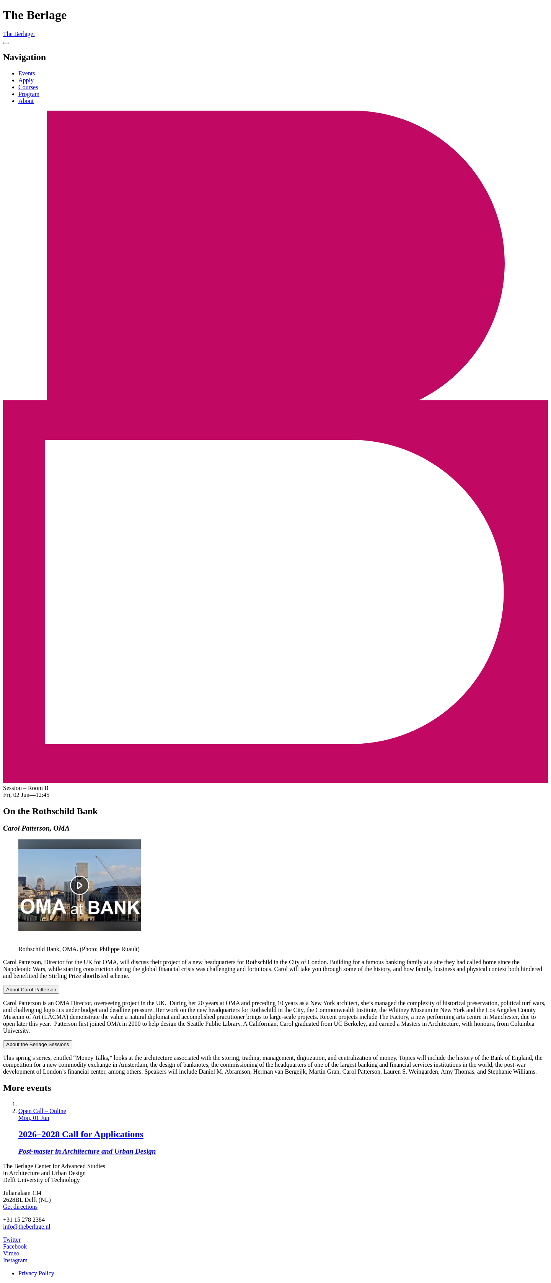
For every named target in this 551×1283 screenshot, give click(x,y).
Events (26, 73)
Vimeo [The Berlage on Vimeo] (11, 1253)
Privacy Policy (36, 1273)
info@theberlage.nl (27, 1226)
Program (28, 94)
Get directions (20, 1206)
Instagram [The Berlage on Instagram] (15, 1260)
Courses (28, 87)
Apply (26, 80)
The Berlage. (19, 34)
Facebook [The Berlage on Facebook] (15, 1246)
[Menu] (6, 43)
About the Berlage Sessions (37, 1044)
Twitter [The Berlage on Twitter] (12, 1239)
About (26, 101)
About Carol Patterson (31, 989)
